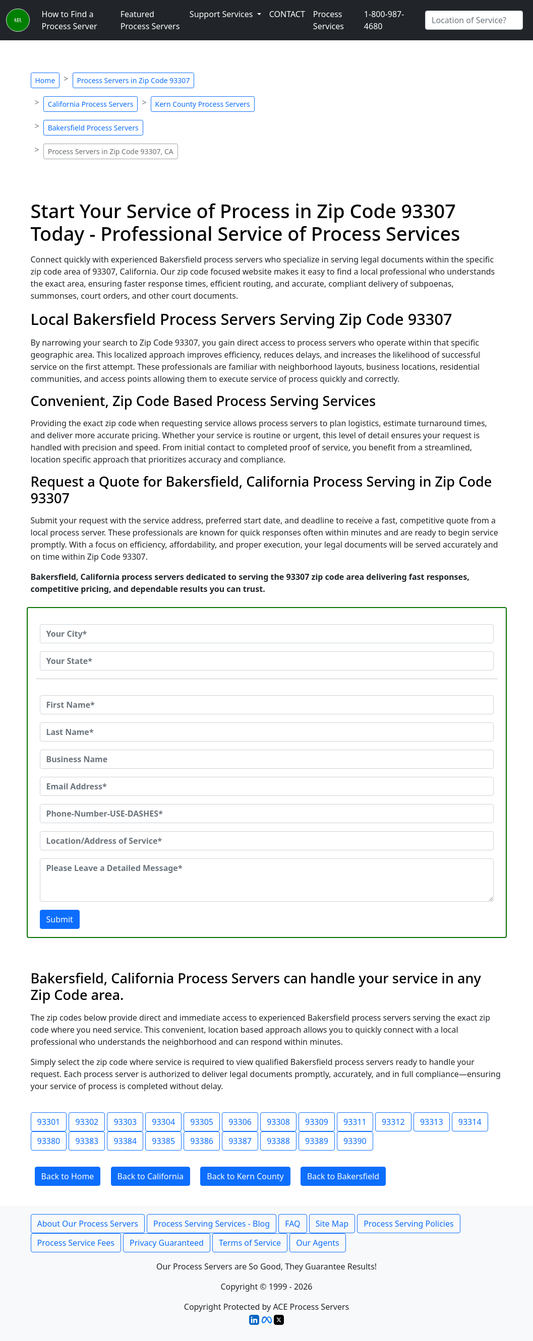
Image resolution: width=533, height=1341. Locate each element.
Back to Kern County (245, 1176)
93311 (355, 1121)
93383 (86, 1141)
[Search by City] (474, 20)
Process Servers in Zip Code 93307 (133, 80)
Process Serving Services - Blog (211, 1223)
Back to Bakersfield (343, 1176)
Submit (59, 919)
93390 (355, 1141)
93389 (316, 1141)
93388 (278, 1141)
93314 (470, 1121)
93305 (201, 1121)
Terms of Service (250, 1242)
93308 (278, 1121)
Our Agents (317, 1242)
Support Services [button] (222, 14)
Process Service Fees (75, 1242)
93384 (125, 1141)
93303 (125, 1121)
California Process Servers (91, 104)
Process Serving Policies (409, 1223)
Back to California (150, 1176)
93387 (240, 1141)
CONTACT (287, 14)
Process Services (328, 20)
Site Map (332, 1223)
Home (45, 80)
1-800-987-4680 (384, 20)
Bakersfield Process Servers (93, 127)
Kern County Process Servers (202, 104)
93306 (240, 1121)
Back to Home (67, 1176)
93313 (431, 1121)
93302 (86, 1121)
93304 (163, 1121)
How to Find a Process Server (69, 20)
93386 (201, 1141)
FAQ (292, 1223)
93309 (316, 1121)
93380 (49, 1141)
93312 (393, 1121)
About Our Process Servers (87, 1223)
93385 (163, 1141)
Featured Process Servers (150, 20)
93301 (49, 1121)
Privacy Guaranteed (167, 1242)
